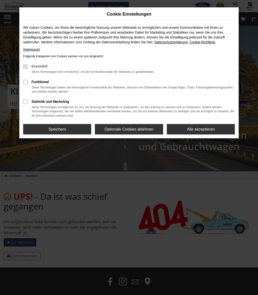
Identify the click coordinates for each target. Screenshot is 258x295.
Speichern (57, 129)
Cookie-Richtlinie (202, 42)
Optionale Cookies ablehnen (128, 129)
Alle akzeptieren (201, 129)
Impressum (31, 49)
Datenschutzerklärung (171, 42)
